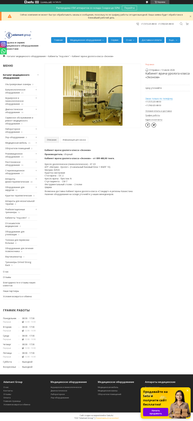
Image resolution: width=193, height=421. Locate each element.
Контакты (8, 390)
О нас (129, 39)
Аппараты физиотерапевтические (17, 180)
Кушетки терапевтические (18, 195)
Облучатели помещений (17, 148)
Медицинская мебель (16, 142)
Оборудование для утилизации (14, 233)
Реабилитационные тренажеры (15, 211)
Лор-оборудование (15, 137)
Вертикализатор (13, 256)
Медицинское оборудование (85, 39)
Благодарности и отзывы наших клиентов (19, 284)
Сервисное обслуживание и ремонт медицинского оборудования (19, 120)
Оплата (7, 397)
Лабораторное (58, 394)
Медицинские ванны (108, 390)
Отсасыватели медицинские (12, 225)
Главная (58, 39)
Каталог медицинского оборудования (26, 56)
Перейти (129, 8)
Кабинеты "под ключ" (59, 56)
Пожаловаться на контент (107, 418)
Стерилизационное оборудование (15, 172)
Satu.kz (110, 415)
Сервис (115, 39)
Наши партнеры (11, 291)
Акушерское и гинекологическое (66, 387)
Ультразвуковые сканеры (18, 84)
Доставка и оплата (151, 39)
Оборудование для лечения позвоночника (19, 250)
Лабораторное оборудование (12, 130)
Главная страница (12, 401)
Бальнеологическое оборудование (15, 91)
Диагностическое (59, 390)
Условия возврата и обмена (17, 296)
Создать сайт (46, 2)
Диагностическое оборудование (14, 111)
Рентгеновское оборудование (13, 163)
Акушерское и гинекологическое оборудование (14, 101)
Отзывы (7, 277)
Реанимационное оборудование (14, 155)
